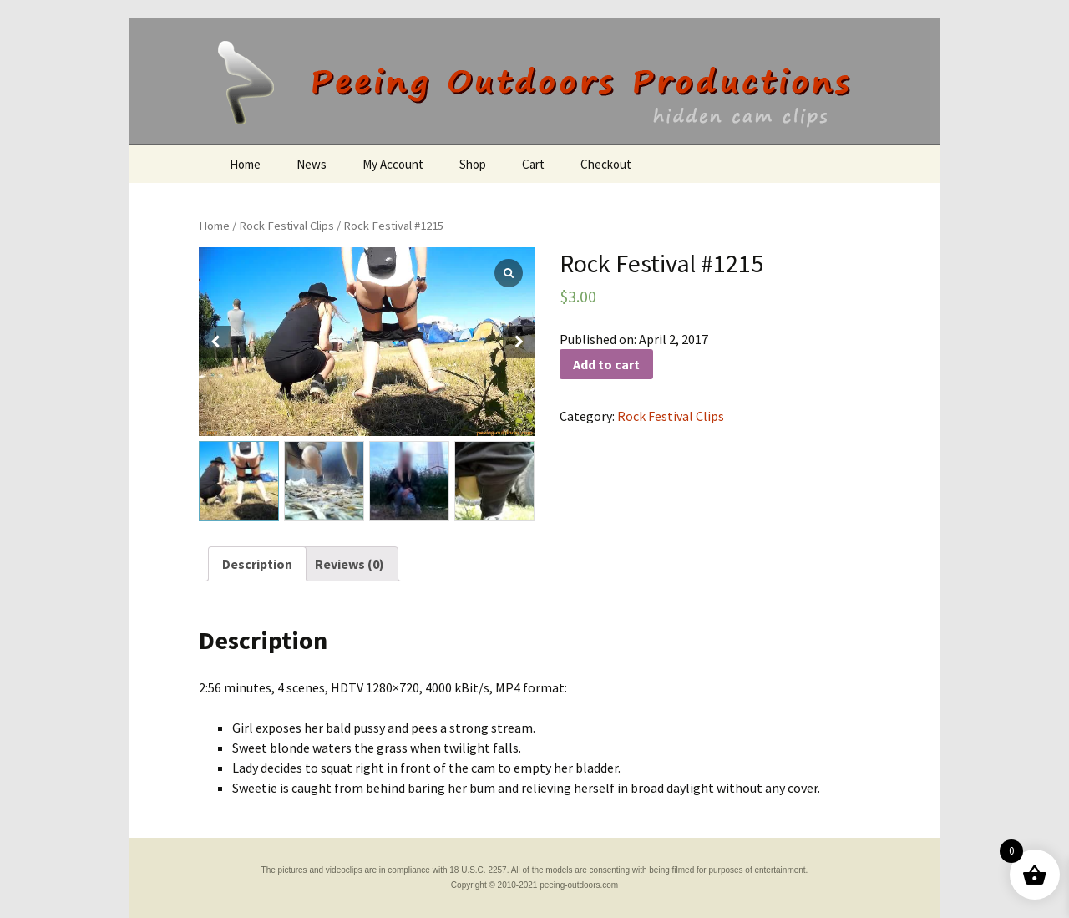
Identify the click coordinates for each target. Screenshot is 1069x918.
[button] (518, 342)
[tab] (257, 563)
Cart (533, 164)
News (311, 164)
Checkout (605, 164)
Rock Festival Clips (286, 225)
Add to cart (606, 364)
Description (257, 563)
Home (245, 164)
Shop (472, 164)
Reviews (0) (349, 563)
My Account (392, 164)
